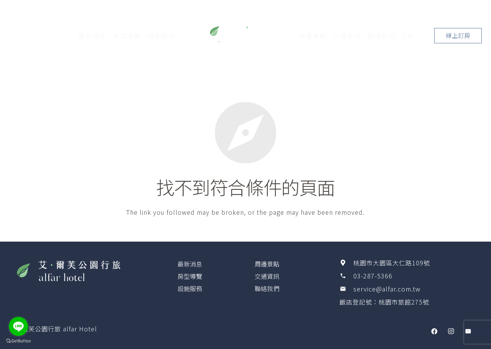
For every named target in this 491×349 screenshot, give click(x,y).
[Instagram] (451, 331)
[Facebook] (434, 331)
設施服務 (190, 288)
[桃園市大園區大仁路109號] (346, 263)
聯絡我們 (267, 288)
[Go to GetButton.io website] (18, 341)
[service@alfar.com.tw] (346, 289)
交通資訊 (267, 276)
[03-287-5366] (346, 276)
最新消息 (190, 263)
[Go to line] (18, 326)
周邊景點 (267, 263)
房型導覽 (190, 276)
